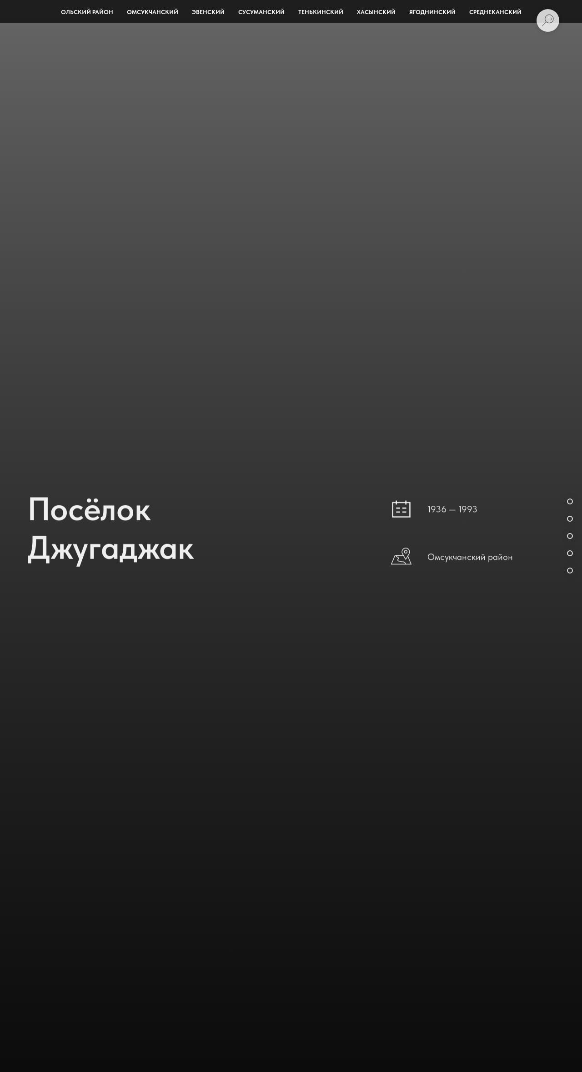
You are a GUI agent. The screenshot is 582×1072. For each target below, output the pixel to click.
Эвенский (208, 12)
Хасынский (376, 12)
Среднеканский (495, 12)
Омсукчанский (152, 12)
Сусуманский (261, 12)
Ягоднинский (432, 12)
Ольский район (87, 12)
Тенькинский (320, 12)
